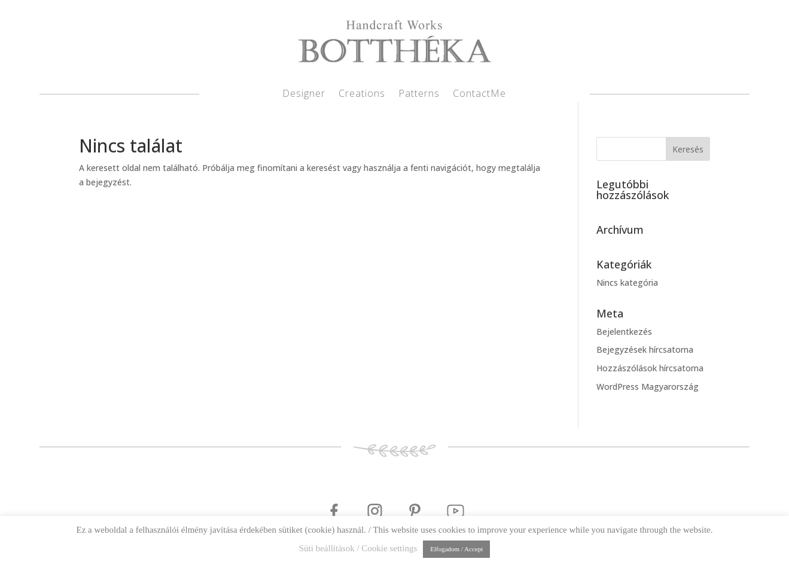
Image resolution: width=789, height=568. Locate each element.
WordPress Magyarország (647, 386)
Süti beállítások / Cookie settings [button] (358, 548)
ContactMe (479, 94)
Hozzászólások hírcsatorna (649, 368)
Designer (303, 94)
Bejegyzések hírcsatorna (644, 349)
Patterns (419, 94)
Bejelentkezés (624, 331)
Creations (362, 94)
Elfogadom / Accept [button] (456, 548)
